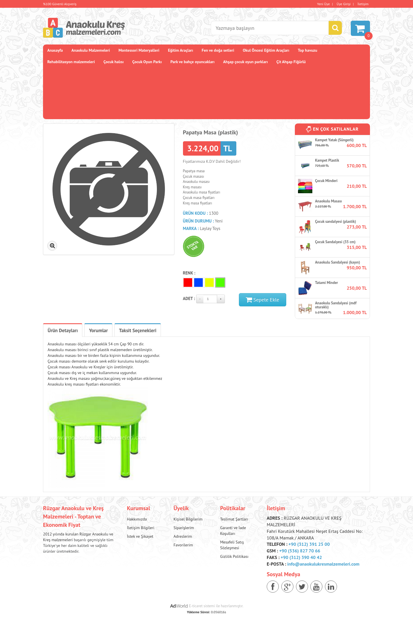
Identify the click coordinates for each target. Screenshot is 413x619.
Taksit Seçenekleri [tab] (137, 330)
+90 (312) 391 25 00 (309, 544)
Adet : (189, 298)
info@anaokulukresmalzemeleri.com (323, 564)
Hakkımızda (137, 519)
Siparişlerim (184, 527)
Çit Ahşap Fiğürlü (291, 61)
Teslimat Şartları (234, 519)
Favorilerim (183, 545)
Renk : (189, 273)
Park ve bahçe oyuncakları (192, 61)
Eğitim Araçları (180, 50)
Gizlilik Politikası (234, 556)
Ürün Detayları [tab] (63, 330)
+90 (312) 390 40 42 (301, 557)
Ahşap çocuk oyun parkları (245, 61)
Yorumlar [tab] (98, 330)
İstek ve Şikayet (140, 536)
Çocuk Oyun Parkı (147, 61)
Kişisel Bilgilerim (188, 519)
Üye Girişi (344, 4)
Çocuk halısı (114, 61)
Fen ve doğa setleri (218, 50)
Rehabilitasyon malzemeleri (71, 61)
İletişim (363, 4)
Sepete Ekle (262, 299)
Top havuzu (307, 50)
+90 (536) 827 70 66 (299, 551)
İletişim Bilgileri (141, 527)
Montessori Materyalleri (138, 50)
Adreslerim (183, 536)
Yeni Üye (323, 4)
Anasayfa (55, 50)
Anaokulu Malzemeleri (90, 50)
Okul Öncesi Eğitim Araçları (266, 50)
